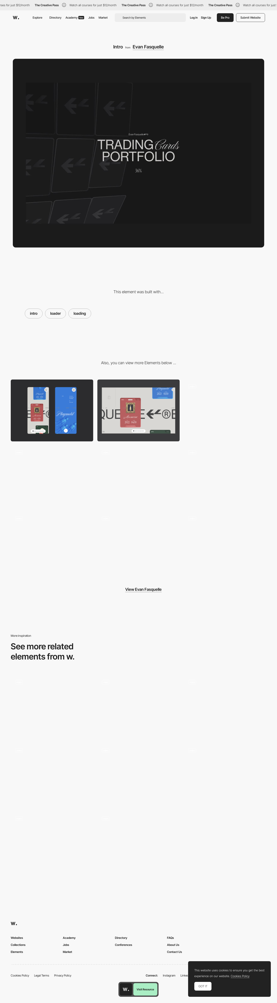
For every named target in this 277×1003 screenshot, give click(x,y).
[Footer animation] (225, 542)
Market (103, 17)
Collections (18, 945)
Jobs (91, 17)
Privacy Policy (62, 975)
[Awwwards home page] (126, 989)
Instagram (169, 975)
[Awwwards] (16, 17)
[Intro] (52, 706)
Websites (17, 937)
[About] (138, 476)
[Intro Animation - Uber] (225, 775)
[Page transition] (52, 542)
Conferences (123, 945)
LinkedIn (185, 975)
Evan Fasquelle (148, 46)
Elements (17, 952)
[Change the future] (52, 843)
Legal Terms (41, 975)
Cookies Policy (20, 975)
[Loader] (138, 706)
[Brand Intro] (138, 775)
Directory (55, 17)
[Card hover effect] (138, 542)
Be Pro (225, 17)
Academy (75, 17)
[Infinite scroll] (225, 410)
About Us (173, 945)
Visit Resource (145, 989)
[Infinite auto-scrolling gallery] (225, 476)
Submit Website (250, 17)
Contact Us (174, 952)
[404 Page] (52, 476)
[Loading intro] (225, 706)
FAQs (170, 937)
